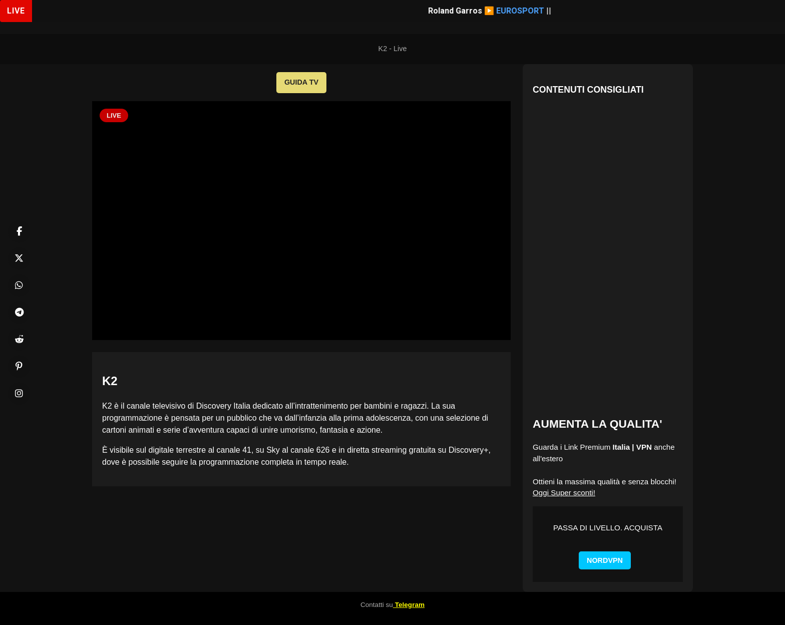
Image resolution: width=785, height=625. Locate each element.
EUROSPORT (526, 11)
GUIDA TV (301, 82)
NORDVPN (605, 560)
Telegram (409, 604)
